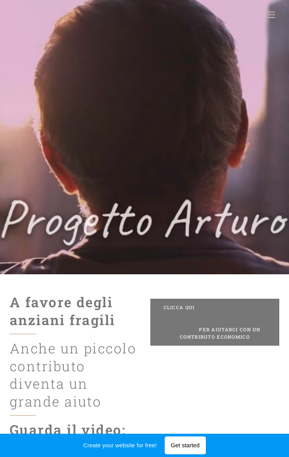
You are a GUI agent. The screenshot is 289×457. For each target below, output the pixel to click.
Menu (271, 14)
